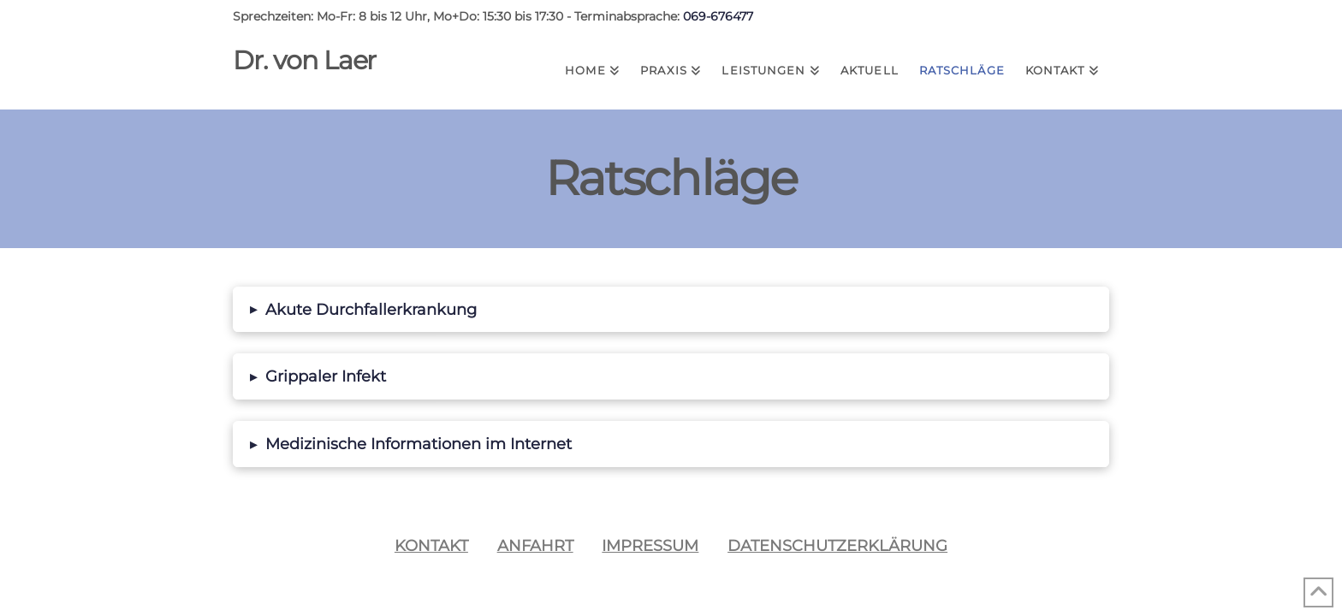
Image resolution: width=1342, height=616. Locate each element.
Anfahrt (535, 545)
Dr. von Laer (304, 61)
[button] (671, 310)
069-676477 (718, 16)
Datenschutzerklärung (837, 545)
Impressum (650, 545)
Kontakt (431, 545)
